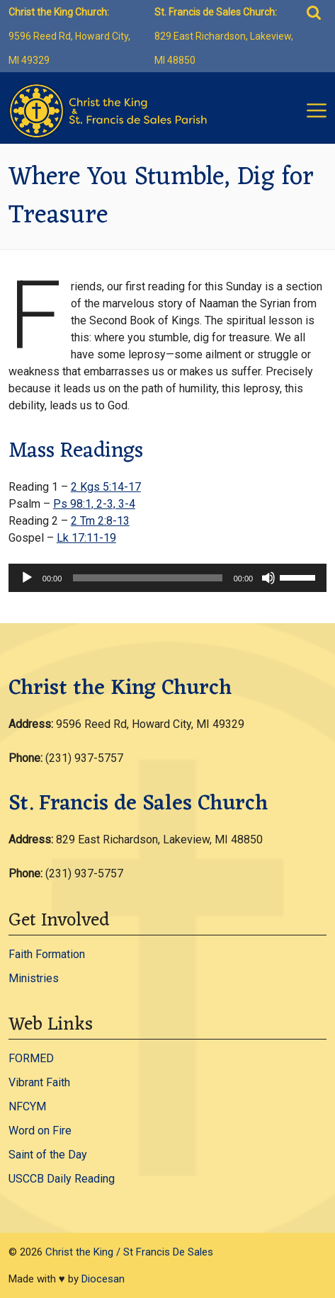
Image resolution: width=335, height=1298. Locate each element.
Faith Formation (46, 954)
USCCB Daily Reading (61, 1178)
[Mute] (268, 578)
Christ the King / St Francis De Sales (129, 1252)
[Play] (27, 578)
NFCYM (27, 1106)
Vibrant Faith (39, 1082)
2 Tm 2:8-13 (100, 521)
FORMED (31, 1058)
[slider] (147, 577)
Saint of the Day (47, 1154)
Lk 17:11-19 (86, 538)
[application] (167, 578)
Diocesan (103, 1279)
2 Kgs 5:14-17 (106, 487)
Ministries (33, 978)
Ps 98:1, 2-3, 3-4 (94, 504)
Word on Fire (40, 1130)
